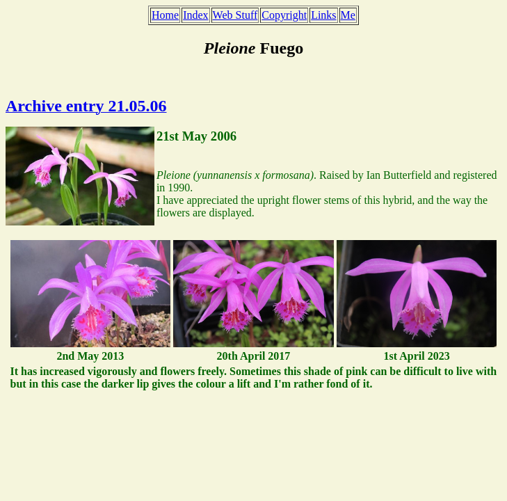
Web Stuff (235, 15)
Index (195, 15)
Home (165, 15)
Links (323, 15)
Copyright (284, 15)
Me (348, 15)
